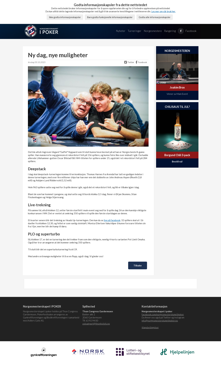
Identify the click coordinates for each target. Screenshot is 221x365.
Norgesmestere (153, 31)
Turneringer (134, 31)
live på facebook (112, 220)
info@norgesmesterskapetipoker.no (160, 320)
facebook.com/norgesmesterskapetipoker (163, 314)
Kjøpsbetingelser (150, 327)
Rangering (170, 31)
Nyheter (120, 31)
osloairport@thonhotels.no (96, 323)
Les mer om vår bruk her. (163, 11)
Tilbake (138, 265)
